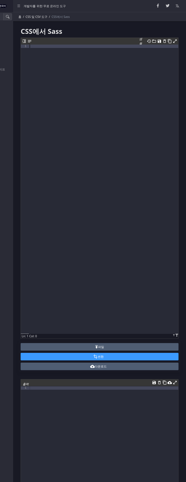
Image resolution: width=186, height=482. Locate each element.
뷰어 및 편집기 (14, 128)
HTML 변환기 (13, 94)
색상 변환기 (12, 153)
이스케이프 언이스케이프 (21, 69)
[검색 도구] (21, 16)
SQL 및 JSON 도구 (16, 120)
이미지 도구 (12, 162)
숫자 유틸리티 (14, 53)
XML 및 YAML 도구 (17, 111)
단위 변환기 (12, 145)
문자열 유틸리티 (15, 36)
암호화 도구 (12, 61)
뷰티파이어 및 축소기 (19, 27)
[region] (25, 247)
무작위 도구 (12, 44)
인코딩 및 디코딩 (16, 78)
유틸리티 (10, 136)
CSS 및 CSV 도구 (15, 103)
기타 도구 (11, 170)
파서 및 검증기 (14, 86)
